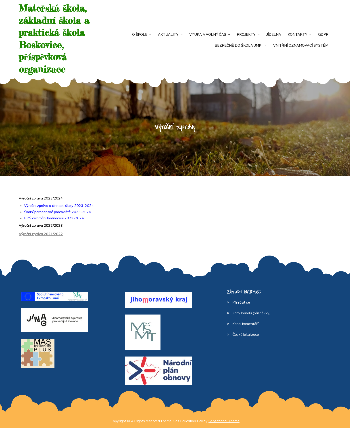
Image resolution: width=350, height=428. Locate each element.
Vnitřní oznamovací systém (300, 45)
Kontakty (297, 34)
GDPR (323, 34)
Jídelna (273, 34)
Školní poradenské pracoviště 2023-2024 (57, 212)
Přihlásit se (241, 302)
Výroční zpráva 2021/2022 (41, 234)
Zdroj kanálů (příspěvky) (251, 313)
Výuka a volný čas (207, 34)
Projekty (246, 34)
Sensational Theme (224, 421)
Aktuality (168, 34)
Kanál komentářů (246, 323)
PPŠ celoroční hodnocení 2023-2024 (54, 218)
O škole (139, 34)
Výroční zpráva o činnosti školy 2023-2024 (59, 205)
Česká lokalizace (245, 334)
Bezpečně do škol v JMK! (238, 45)
